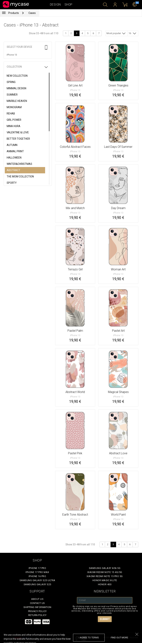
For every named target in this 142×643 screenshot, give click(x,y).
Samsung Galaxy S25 (37, 584)
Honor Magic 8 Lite (104, 580)
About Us (37, 599)
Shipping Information (37, 607)
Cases (32, 12)
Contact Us (37, 603)
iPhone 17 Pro (37, 568)
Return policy (37, 615)
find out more (119, 637)
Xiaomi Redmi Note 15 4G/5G (104, 572)
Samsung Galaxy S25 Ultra (37, 580)
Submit (105, 619)
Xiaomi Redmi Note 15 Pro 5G (105, 576)
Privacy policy (37, 611)
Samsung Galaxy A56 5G (105, 568)
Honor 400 (104, 584)
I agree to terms (89, 637)
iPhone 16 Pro (37, 576)
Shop (68, 4)
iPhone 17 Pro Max (37, 572)
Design (55, 4)
